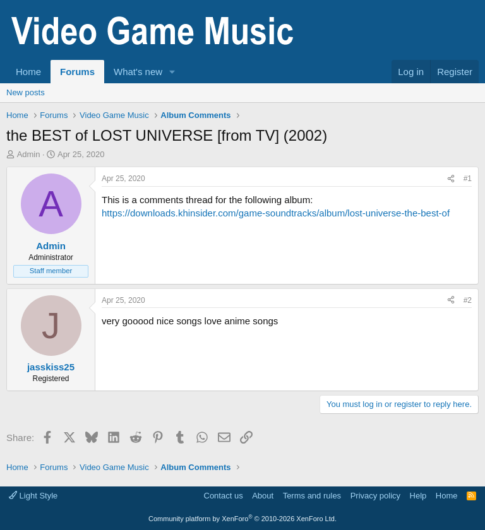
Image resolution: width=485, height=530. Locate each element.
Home (28, 71)
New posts (25, 92)
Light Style (33, 495)
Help (418, 495)
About (262, 495)
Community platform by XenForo (242, 518)
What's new (138, 71)
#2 (468, 300)
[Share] (451, 179)
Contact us (223, 495)
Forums (77, 71)
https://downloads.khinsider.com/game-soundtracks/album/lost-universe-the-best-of (276, 213)
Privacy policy (375, 495)
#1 (468, 178)
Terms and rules (312, 495)
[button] (172, 71)
